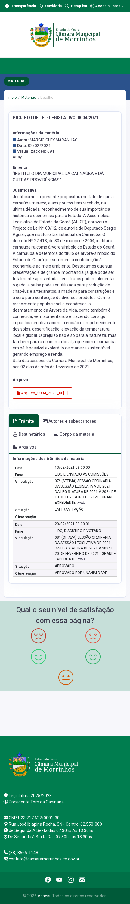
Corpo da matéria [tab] (74, 434)
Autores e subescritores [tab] (69, 421)
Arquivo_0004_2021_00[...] (43, 393)
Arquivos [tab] (25, 447)
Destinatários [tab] (29, 434)
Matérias (28, 97)
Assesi (44, 895)
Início (12, 97)
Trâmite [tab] (23, 421)
